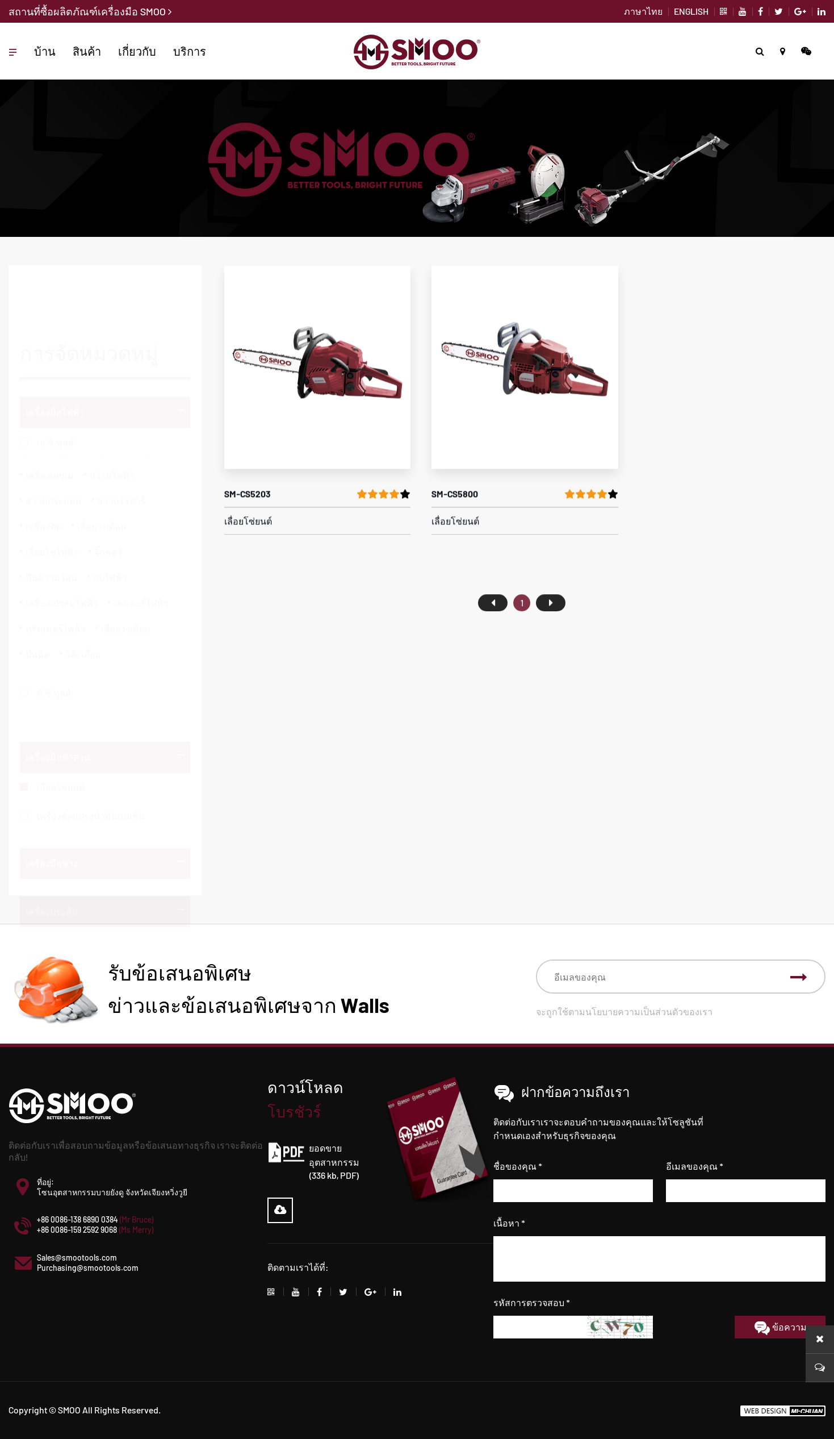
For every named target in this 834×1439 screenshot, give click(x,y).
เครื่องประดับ (51, 892)
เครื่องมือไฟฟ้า (55, 363)
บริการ (189, 51)
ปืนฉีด (37, 605)
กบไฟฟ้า (110, 528)
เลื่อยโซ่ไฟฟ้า (52, 503)
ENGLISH (691, 11)
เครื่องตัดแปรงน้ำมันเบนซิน (91, 796)
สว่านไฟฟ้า (112, 426)
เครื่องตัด (43, 477)
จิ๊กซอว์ (108, 503)
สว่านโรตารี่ (121, 452)
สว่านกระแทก (53, 452)
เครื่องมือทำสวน (58, 737)
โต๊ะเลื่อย (82, 605)
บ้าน (45, 51)
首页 (493, 630)
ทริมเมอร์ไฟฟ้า (55, 579)
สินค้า (87, 51)
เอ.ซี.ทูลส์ (55, 393)
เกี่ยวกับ (137, 51)
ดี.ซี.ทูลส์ (54, 644)
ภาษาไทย (643, 11)
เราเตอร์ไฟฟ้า (141, 554)
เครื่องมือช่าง (52, 844)
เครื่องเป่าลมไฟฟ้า (62, 554)
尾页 (550, 630)
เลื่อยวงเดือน (102, 477)
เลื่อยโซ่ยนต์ (61, 767)
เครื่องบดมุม (50, 426)
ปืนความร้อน (51, 528)
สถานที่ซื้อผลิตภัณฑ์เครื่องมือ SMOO (90, 11)
